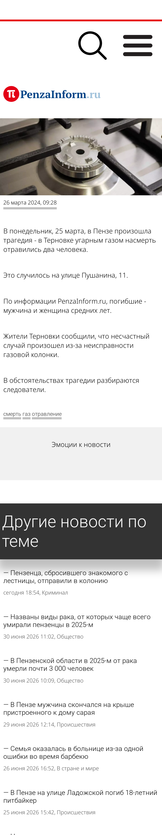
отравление (47, 414)
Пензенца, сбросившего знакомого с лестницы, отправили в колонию (65, 577)
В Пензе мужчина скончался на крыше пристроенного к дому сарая (68, 708)
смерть (12, 414)
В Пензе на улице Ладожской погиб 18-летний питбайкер (80, 796)
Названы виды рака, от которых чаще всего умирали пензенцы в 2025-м (77, 621)
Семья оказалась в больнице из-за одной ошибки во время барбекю (73, 752)
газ (26, 414)
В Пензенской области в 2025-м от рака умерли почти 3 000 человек (70, 664)
